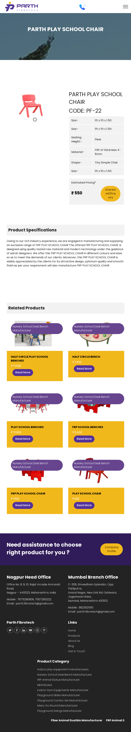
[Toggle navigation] (125, 6)
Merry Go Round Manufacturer (57, 706)
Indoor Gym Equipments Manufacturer (62, 690)
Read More (22, 372)
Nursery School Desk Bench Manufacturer (64, 675)
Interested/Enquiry (110, 193)
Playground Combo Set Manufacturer (62, 700)
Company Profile (112, 549)
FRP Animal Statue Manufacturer (58, 680)
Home (72, 630)
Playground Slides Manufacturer (58, 695)
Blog (71, 646)
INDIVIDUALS (44, 685)
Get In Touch (76, 651)
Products (74, 636)
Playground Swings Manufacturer (59, 711)
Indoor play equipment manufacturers (63, 669)
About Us (74, 641)
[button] (11, 107)
